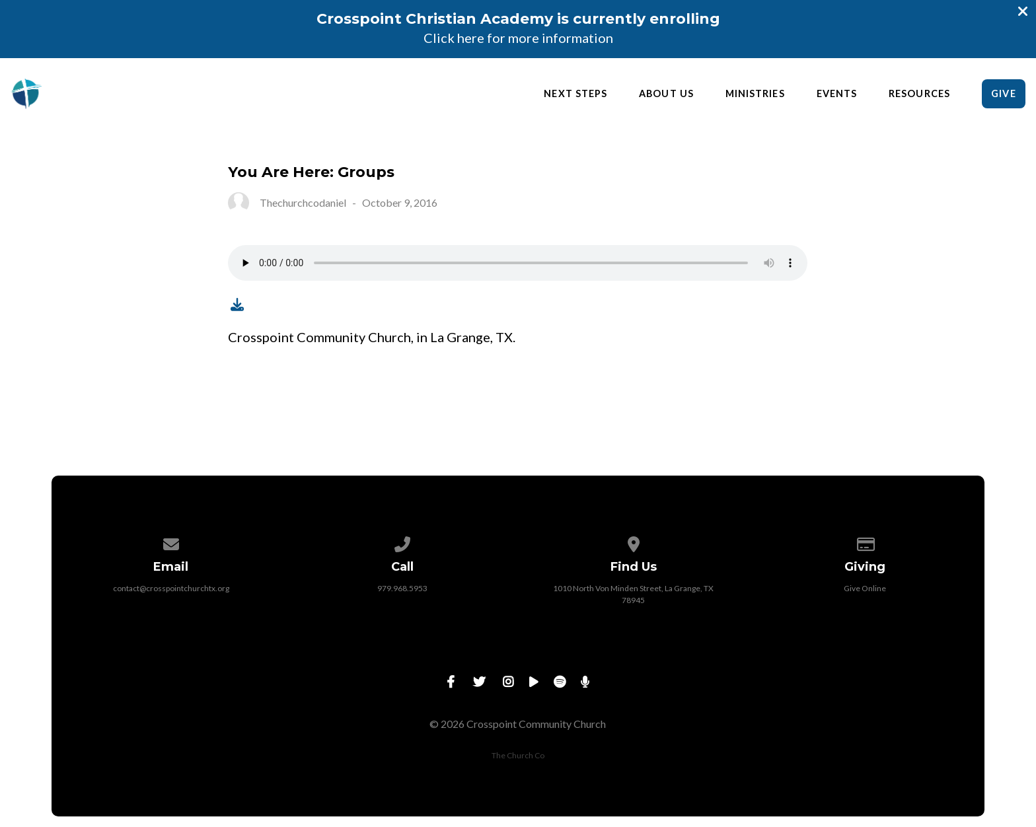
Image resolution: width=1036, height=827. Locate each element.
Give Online (865, 588)
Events (837, 93)
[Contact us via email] (171, 542)
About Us (666, 93)
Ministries (755, 93)
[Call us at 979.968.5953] (402, 542)
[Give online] (865, 542)
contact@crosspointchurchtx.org (171, 588)
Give (1003, 93)
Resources (919, 93)
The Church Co (518, 755)
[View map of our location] (633, 542)
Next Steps (575, 93)
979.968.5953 (402, 588)
